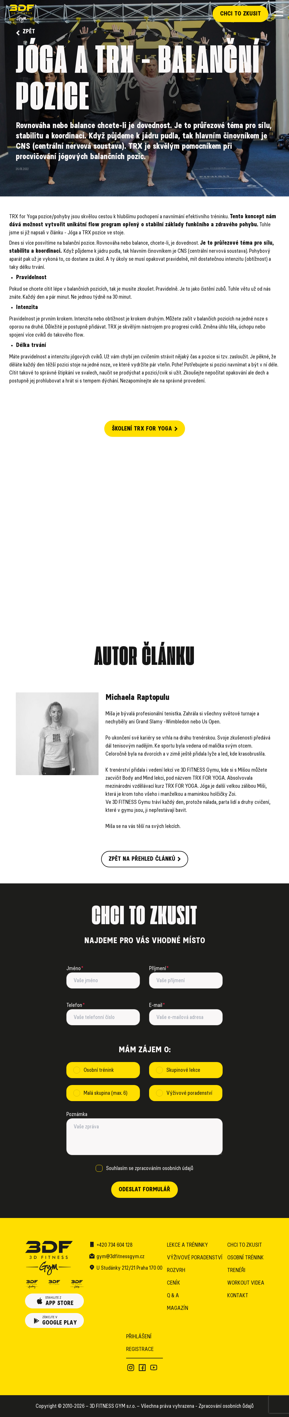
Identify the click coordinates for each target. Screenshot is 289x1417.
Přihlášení (139, 1336)
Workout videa (245, 1283)
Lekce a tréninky (187, 1245)
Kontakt (237, 1295)
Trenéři (236, 1270)
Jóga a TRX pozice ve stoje (96, 232)
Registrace (140, 1349)
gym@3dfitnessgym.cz (120, 1256)
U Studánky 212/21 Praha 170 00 (129, 1268)
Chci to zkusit (240, 14)
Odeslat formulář (144, 1189)
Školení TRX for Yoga (145, 429)
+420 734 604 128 (114, 1245)
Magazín (177, 1308)
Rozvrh (176, 1270)
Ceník (173, 1283)
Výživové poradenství (195, 1257)
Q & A (173, 1295)
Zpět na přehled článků (145, 859)
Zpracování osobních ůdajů (226, 1406)
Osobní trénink (245, 1257)
